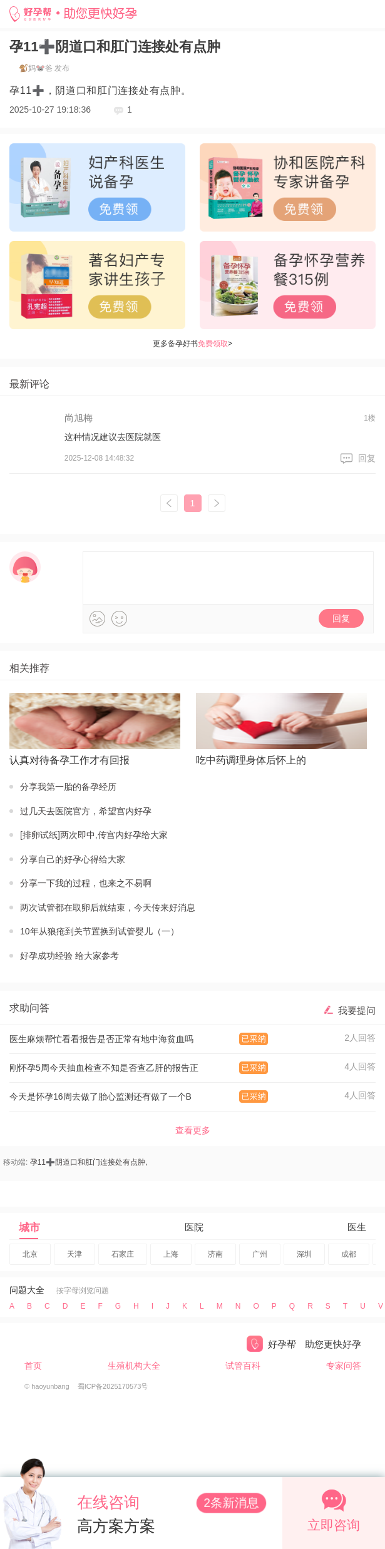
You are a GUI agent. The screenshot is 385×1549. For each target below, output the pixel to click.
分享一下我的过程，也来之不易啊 (85, 883)
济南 (215, 1254)
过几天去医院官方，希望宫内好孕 (85, 811)
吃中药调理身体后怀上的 (251, 760)
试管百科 (242, 1366)
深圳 (304, 1254)
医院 (194, 1227)
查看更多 (192, 1130)
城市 (29, 1228)
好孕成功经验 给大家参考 (69, 956)
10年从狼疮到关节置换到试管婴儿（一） (99, 931)
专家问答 (343, 1366)
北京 (30, 1254)
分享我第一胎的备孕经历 (68, 787)
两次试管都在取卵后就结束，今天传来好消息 (107, 907)
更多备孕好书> (192, 343)
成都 (348, 1254)
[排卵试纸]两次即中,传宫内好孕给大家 (94, 835)
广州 (259, 1254)
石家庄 (122, 1254)
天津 (74, 1254)
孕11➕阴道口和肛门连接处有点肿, (89, 1162)
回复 (367, 458)
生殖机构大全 (134, 1366)
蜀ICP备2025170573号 (113, 1386)
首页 (33, 1366)
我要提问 (357, 1010)
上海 (170, 1254)
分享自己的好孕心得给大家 (72, 859)
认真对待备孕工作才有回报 (69, 760)
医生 (356, 1227)
